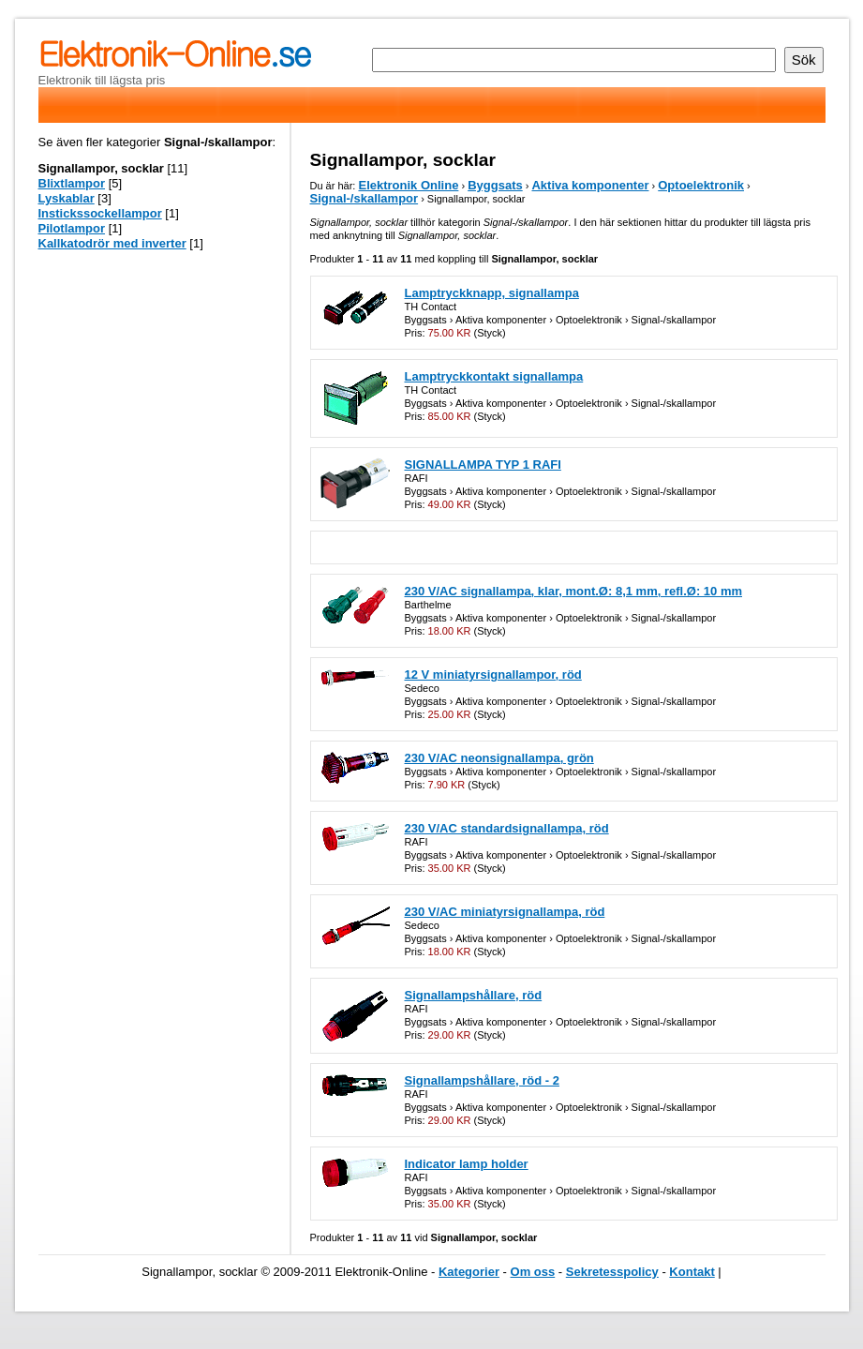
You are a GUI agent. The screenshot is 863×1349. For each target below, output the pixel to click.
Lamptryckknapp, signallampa (492, 293)
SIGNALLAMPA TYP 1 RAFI (483, 464)
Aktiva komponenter (589, 185)
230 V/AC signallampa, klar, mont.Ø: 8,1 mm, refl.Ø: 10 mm (574, 591)
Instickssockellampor (100, 213)
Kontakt (691, 1272)
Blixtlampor (72, 183)
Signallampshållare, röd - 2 (482, 1080)
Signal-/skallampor (364, 198)
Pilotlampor (72, 228)
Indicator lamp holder (466, 1164)
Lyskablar (66, 198)
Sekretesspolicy (612, 1272)
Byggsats (495, 185)
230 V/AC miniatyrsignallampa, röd (505, 912)
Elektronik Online (408, 185)
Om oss (533, 1272)
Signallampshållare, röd (474, 995)
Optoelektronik (701, 185)
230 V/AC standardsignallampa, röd (507, 828)
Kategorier (469, 1272)
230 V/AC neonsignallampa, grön (499, 758)
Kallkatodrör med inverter (112, 243)
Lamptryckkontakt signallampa (494, 376)
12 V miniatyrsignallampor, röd (493, 674)
